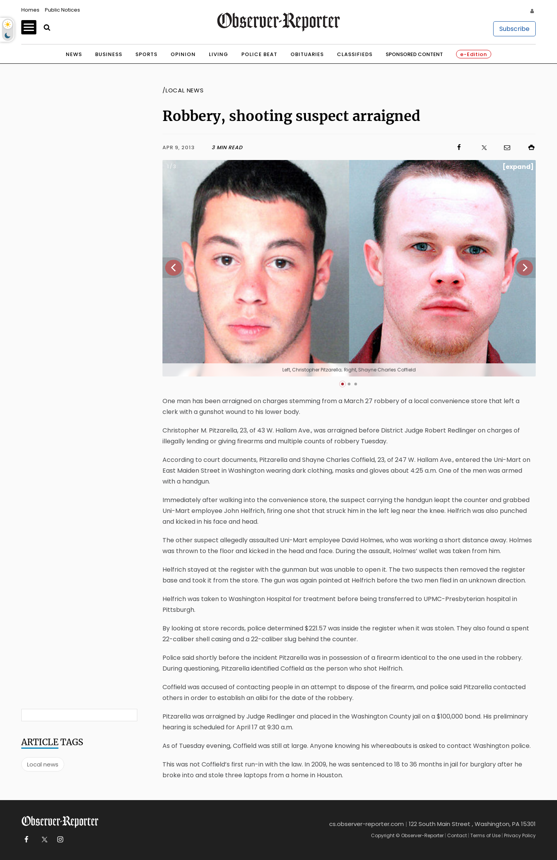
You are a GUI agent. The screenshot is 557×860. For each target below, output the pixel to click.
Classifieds (354, 54)
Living (218, 54)
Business (108, 54)
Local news (42, 764)
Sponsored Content (414, 54)
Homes (30, 10)
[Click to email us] (503, 147)
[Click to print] (527, 147)
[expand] (518, 166)
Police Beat (259, 54)
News (74, 54)
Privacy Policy (520, 835)
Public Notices (62, 10)
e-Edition (473, 54)
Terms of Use (485, 835)
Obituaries (307, 54)
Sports (146, 54)
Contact (457, 835)
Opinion (183, 54)
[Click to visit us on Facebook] (353, 147)
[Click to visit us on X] (479, 147)
